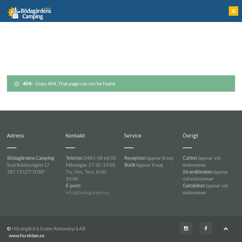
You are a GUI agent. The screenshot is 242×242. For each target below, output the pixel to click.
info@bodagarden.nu (87, 192)
